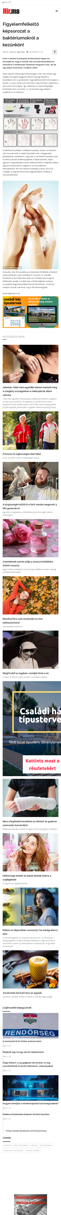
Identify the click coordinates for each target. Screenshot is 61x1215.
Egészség (20, 52)
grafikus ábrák (32, 1150)
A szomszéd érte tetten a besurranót (22, 1041)
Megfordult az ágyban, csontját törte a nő (26, 673)
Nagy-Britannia (21, 1145)
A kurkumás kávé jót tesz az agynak (22, 993)
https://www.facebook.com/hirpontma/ (26, 1130)
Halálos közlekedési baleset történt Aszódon (26, 1114)
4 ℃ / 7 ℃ (6, 2)
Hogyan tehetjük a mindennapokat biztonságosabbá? (30, 1103)
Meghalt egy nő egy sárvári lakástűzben (23, 1052)
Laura (11, 52)
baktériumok (46, 1145)
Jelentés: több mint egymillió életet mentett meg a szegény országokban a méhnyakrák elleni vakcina (30, 391)
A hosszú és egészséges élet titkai (22, 454)
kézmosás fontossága (13, 1150)
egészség (8, 1145)
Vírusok (34, 1145)
